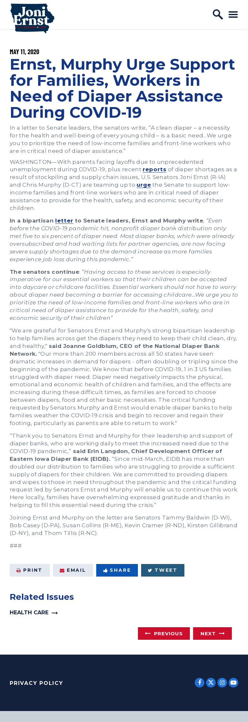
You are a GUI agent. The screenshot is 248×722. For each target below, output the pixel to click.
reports (154, 169)
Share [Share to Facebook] (117, 570)
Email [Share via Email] (73, 570)
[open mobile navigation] (233, 14)
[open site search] (218, 14)
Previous (168, 633)
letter (64, 220)
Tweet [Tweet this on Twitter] (163, 570)
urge (144, 184)
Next (208, 633)
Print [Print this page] (29, 570)
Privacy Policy (36, 683)
